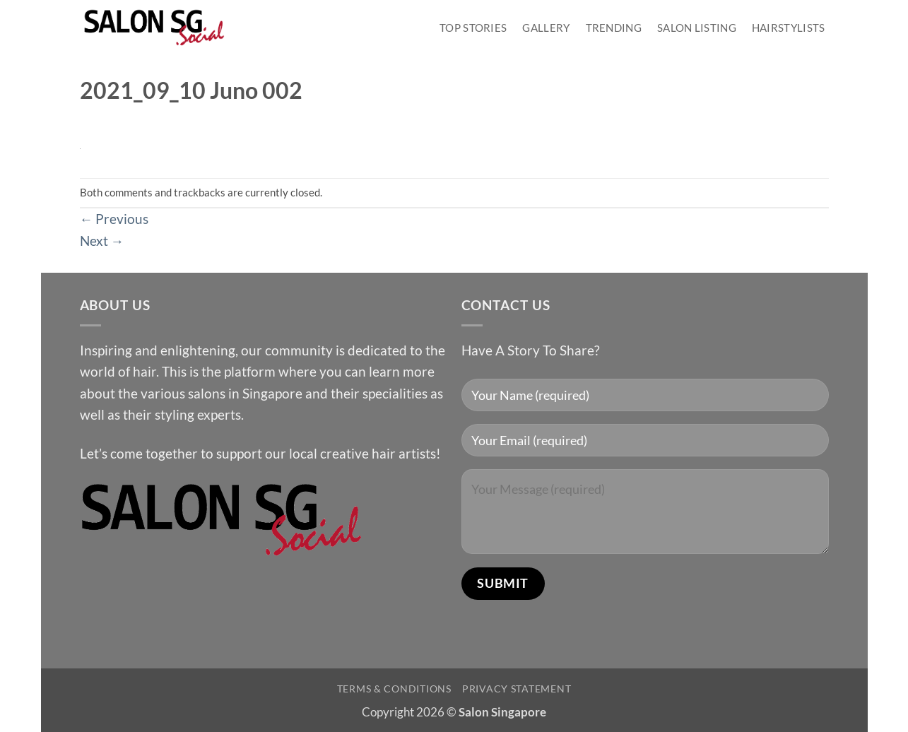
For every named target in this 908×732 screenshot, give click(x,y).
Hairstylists (788, 27)
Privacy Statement (516, 689)
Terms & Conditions (394, 689)
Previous (114, 219)
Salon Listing (696, 27)
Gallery (546, 27)
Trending (614, 27)
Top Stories (473, 27)
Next (102, 240)
